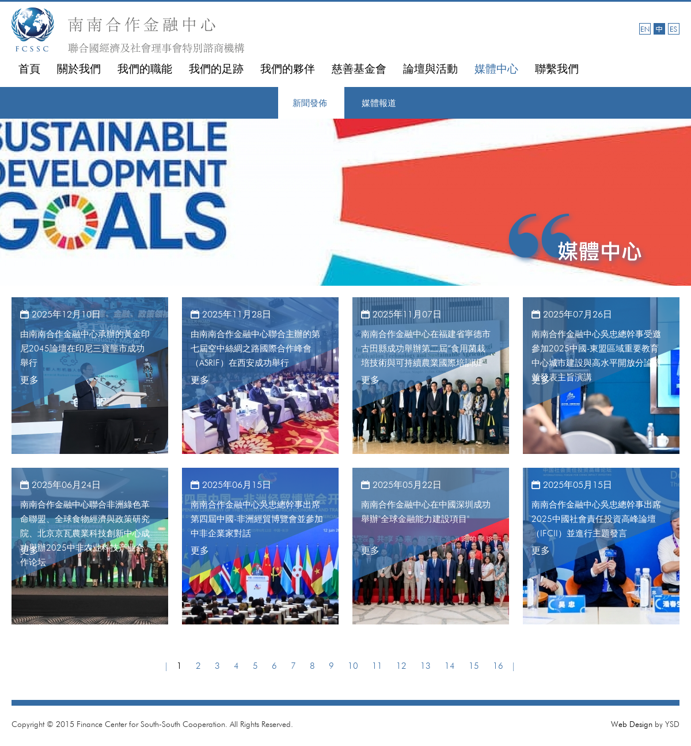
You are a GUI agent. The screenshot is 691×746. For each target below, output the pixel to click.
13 (425, 666)
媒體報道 (379, 103)
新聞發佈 (310, 103)
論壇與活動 (430, 69)
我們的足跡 (216, 69)
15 (474, 666)
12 (401, 666)
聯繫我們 (557, 69)
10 (353, 666)
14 (450, 666)
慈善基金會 (359, 69)
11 (377, 666)
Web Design (631, 724)
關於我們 (79, 69)
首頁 (29, 69)
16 (498, 666)
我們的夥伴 (287, 69)
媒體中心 (496, 69)
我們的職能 (144, 69)
